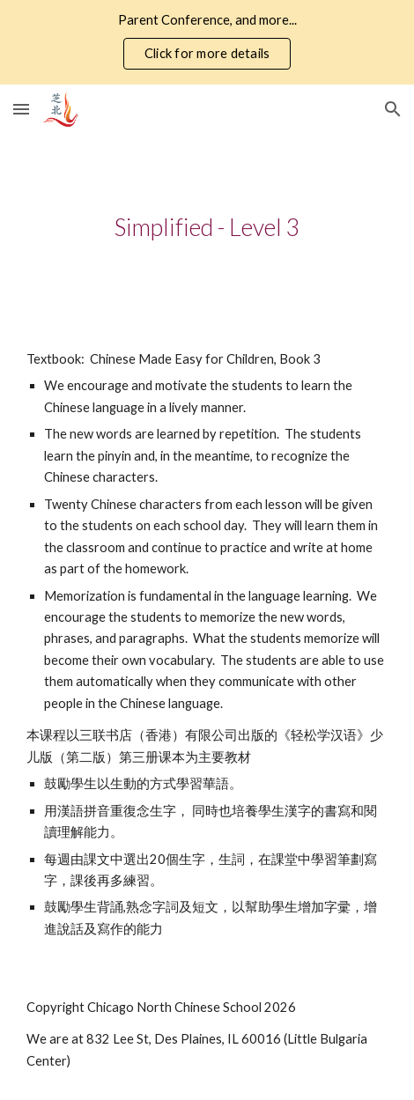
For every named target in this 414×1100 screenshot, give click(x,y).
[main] (207, 227)
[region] (207, 42)
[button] (21, 109)
